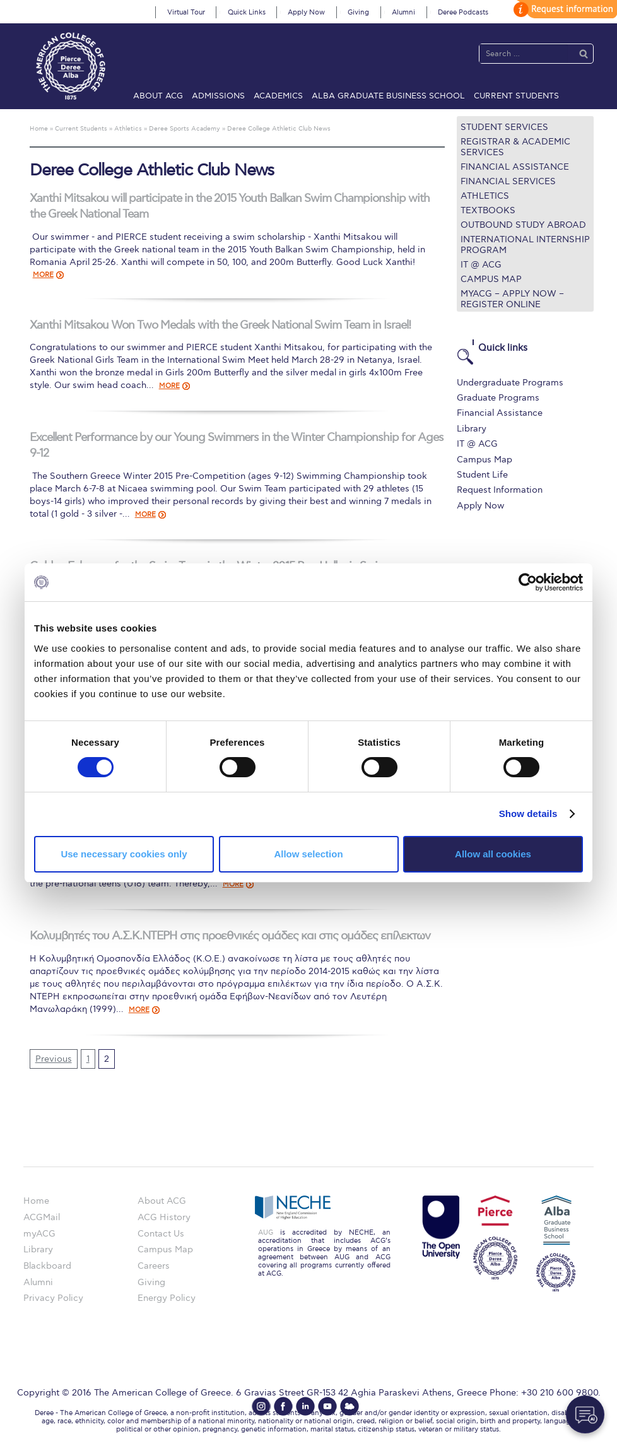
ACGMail (41, 1217)
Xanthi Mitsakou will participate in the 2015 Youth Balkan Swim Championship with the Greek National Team (230, 206)
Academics (278, 96)
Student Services (504, 127)
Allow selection (308, 854)
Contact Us (161, 1233)
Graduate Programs (498, 397)
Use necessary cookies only (124, 854)
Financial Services (508, 181)
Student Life (482, 474)
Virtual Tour (186, 12)
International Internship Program (525, 245)
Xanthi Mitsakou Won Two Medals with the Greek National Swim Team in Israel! (220, 325)
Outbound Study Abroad (523, 225)
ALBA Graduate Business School (388, 96)
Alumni (403, 12)
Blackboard (47, 1266)
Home (36, 1201)
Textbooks (488, 210)
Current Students (516, 96)
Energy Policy (167, 1298)
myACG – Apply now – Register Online (512, 299)
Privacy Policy (53, 1298)
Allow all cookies (493, 854)
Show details (528, 813)
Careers (154, 1266)
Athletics (485, 196)
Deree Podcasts (463, 12)
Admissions (218, 96)
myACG (39, 1233)
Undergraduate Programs (510, 382)
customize (563, 9)
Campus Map (491, 279)
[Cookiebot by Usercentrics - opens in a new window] (528, 582)
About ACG (158, 96)
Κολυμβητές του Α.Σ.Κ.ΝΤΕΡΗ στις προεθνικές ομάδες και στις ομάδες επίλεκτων (230, 936)
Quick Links (247, 12)
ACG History (164, 1217)
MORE (43, 275)
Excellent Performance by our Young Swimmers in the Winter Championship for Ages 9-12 (237, 445)
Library (471, 428)
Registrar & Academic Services (515, 147)
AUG (265, 1232)
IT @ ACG (481, 264)
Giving (358, 12)
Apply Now (306, 12)
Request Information (500, 490)
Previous (53, 1059)
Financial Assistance (515, 167)
